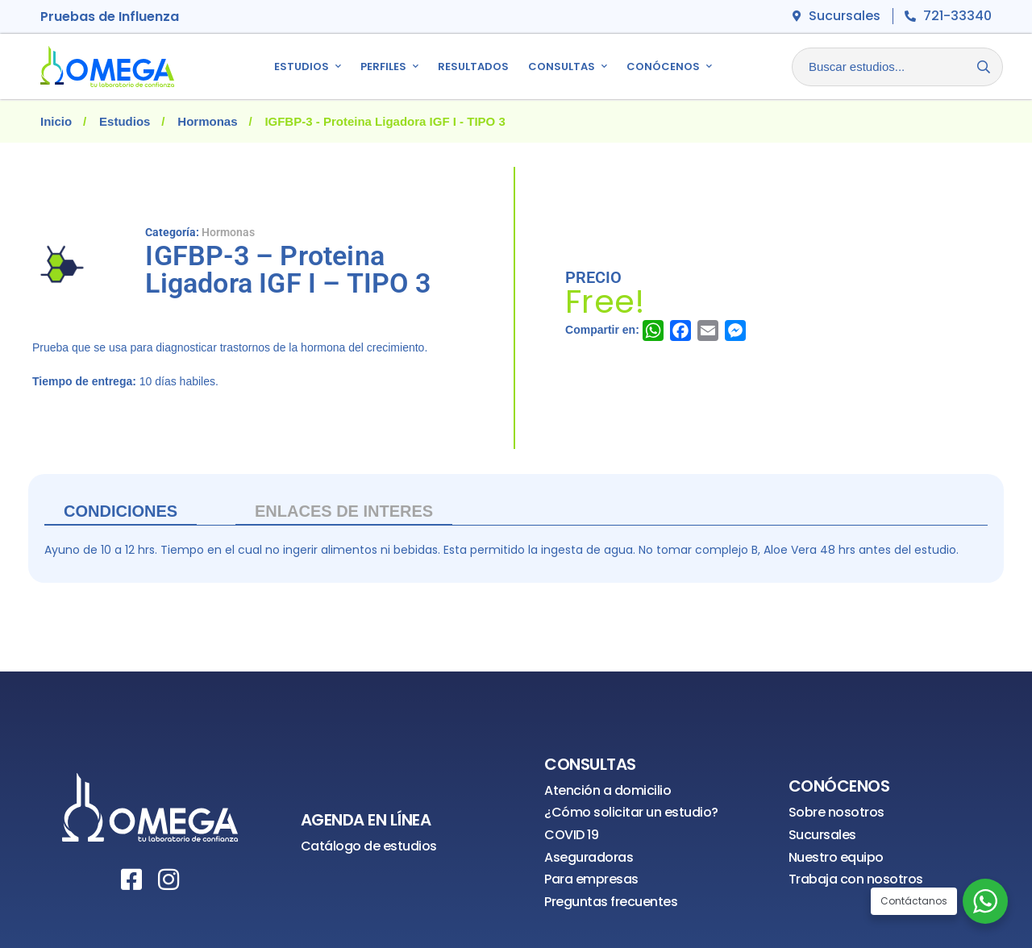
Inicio (56, 121)
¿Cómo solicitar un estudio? (631, 812)
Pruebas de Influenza (109, 16)
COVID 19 (571, 834)
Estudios (124, 121)
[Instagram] (168, 879)
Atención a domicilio (607, 790)
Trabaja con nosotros (856, 879)
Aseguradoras (588, 857)
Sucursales (822, 834)
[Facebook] (131, 879)
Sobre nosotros (836, 812)
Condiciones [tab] (120, 511)
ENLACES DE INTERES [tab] (344, 511)
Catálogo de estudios (369, 846)
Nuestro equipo (836, 857)
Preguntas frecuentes (610, 901)
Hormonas (207, 121)
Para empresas (591, 879)
